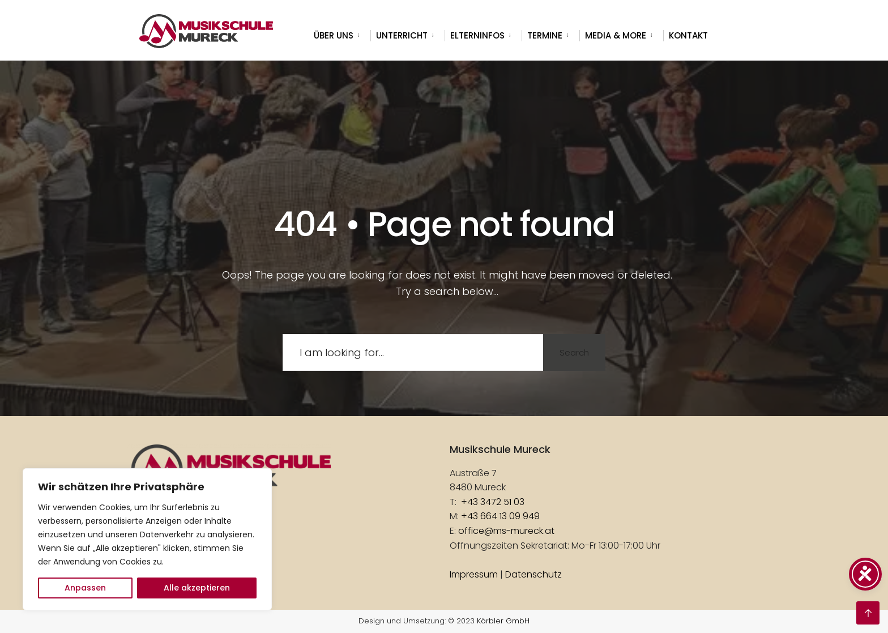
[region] (147, 539)
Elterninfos (477, 35)
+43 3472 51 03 (492, 501)
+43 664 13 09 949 (500, 516)
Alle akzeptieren (197, 587)
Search (574, 352)
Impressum (474, 574)
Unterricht (402, 35)
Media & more (615, 35)
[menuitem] (342, 33)
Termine (544, 35)
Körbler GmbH (503, 620)
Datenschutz (533, 574)
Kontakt (688, 35)
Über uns (333, 35)
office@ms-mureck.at (506, 530)
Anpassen (85, 587)
